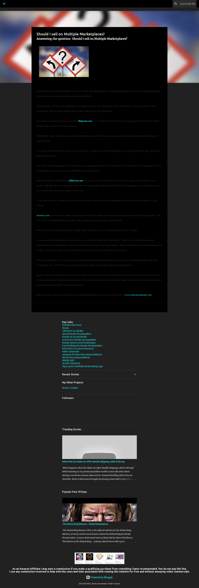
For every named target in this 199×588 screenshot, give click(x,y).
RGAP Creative (70, 387)
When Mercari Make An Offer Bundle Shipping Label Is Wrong (93, 461)
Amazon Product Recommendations (82, 354)
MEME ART (68, 360)
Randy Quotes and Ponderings (78, 342)
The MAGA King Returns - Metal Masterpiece (85, 524)
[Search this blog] (180, 3)
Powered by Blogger (99, 577)
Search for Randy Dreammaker (79, 339)
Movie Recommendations (76, 357)
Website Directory (71, 325)
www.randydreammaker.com (138, 295)
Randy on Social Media (74, 336)
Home (65, 328)
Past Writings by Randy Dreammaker (82, 345)
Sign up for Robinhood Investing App (82, 366)
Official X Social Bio (72, 330)
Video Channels (70, 351)
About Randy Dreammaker (76, 333)
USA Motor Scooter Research (78, 348)
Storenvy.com (43, 215)
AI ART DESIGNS (71, 363)
